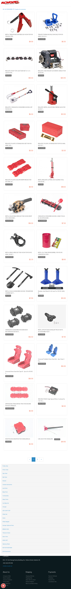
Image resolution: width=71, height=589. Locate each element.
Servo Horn (5, 536)
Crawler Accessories (20, 9)
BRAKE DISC (6, 529)
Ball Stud (5, 477)
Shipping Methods (30, 576)
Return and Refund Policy (32, 583)
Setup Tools (5, 499)
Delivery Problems (30, 581)
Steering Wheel (6, 544)
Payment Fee (51, 580)
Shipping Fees (29, 578)
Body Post (5, 492)
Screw (4, 518)
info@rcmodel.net (7, 566)
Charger (4, 507)
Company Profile (7, 576)
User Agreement (6, 583)
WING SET (5, 540)
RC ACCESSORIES (8, 9)
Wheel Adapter (6, 521)
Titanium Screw (6, 533)
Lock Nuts (5, 488)
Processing (50, 578)
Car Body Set (6, 503)
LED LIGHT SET (6, 510)
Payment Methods (52, 576)
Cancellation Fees (52, 581)
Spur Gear (5, 473)
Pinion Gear (5, 469)
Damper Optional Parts (8, 525)
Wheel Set (5, 514)
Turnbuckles (6, 495)
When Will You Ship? (31, 580)
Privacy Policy (6, 581)
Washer (4, 481)
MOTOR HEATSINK (7, 547)
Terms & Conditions (7, 580)
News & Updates (6, 578)
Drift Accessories (7, 551)
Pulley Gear (5, 466)
